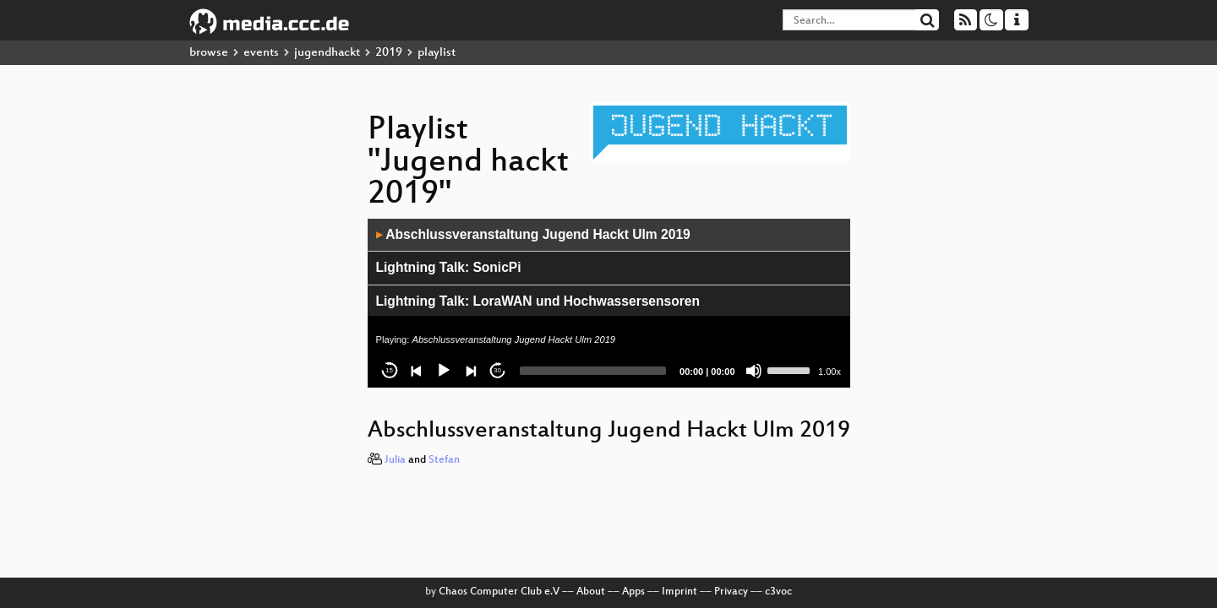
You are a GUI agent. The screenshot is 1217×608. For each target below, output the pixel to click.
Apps (633, 592)
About (590, 592)
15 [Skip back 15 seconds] (389, 370)
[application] (609, 303)
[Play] (443, 370)
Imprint (679, 592)
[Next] (470, 370)
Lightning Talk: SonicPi (448, 267)
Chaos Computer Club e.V (499, 592)
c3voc (778, 592)
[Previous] (416, 370)
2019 (388, 53)
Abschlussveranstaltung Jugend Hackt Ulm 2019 (533, 234)
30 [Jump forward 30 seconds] (497, 370)
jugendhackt (327, 53)
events (261, 53)
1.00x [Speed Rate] (829, 371)
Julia (395, 460)
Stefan (444, 460)
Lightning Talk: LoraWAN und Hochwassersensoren (538, 301)
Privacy (731, 592)
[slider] (593, 370)
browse (208, 53)
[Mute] (753, 370)
